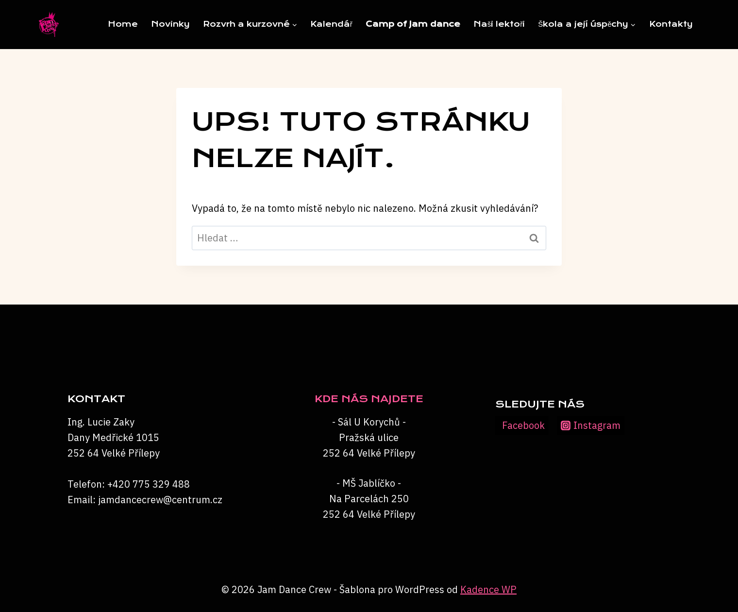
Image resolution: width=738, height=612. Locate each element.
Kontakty (671, 24)
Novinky (170, 24)
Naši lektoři (499, 24)
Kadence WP (488, 589)
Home (123, 24)
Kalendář (331, 24)
